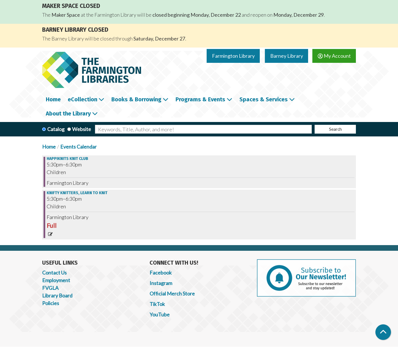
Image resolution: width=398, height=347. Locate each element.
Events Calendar (78, 146)
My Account (334, 56)
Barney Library (286, 56)
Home (49, 146)
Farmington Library (233, 56)
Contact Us (54, 272)
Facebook (161, 272)
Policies (50, 303)
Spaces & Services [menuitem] (263, 99)
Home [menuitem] (53, 99)
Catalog (55, 129)
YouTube (160, 314)
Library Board (57, 295)
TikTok (157, 304)
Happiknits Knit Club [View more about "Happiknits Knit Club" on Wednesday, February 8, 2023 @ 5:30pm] (67, 159)
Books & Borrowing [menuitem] (136, 99)
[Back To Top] (383, 332)
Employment (56, 280)
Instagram (161, 283)
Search (335, 129)
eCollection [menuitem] (82, 99)
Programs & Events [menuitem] (200, 99)
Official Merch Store (172, 293)
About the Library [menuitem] (68, 113)
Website (81, 129)
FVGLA (50, 288)
